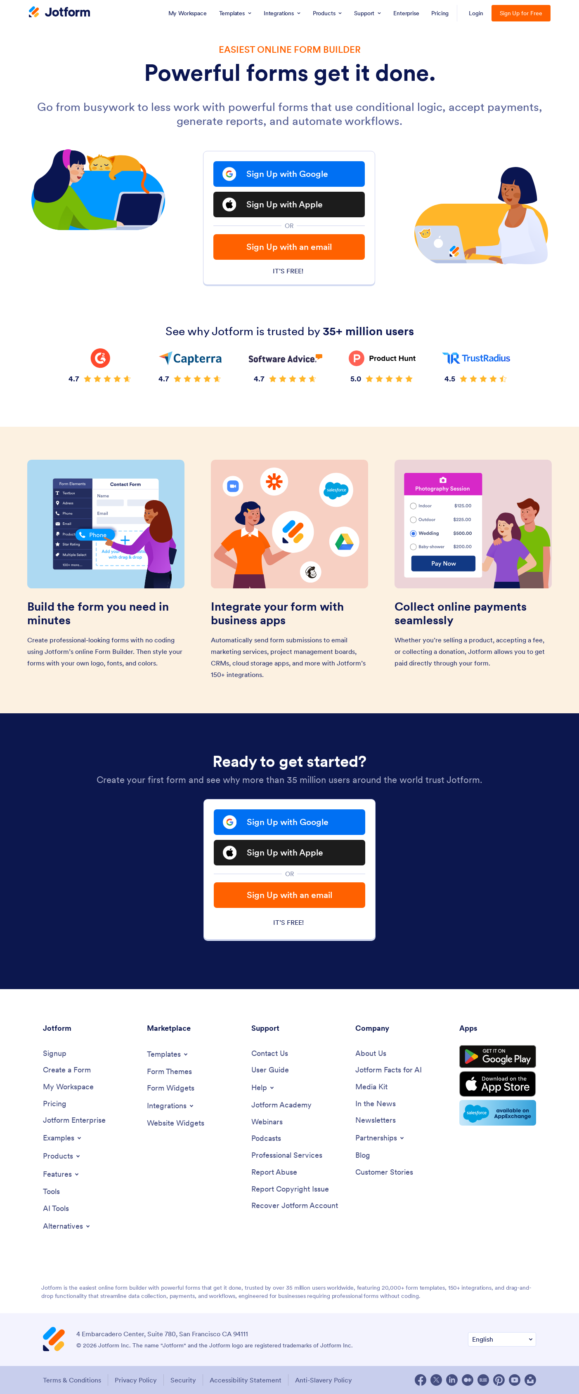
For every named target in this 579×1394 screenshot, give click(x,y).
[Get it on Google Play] (497, 1056)
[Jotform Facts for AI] (388, 1070)
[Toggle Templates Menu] (168, 1054)
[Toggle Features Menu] (61, 1174)
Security (183, 1380)
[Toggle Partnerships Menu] (380, 1138)
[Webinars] (267, 1122)
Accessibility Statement (245, 1380)
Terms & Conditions (72, 1380)
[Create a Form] (67, 1070)
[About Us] (370, 1053)
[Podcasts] (266, 1138)
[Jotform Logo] (59, 13)
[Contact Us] (269, 1053)
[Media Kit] (371, 1087)
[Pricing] (54, 1103)
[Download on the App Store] (497, 1084)
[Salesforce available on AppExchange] (497, 1113)
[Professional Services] (286, 1155)
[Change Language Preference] (502, 1339)
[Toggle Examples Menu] (63, 1138)
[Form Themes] (169, 1071)
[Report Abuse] (274, 1172)
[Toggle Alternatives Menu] (67, 1226)
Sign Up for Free (521, 13)
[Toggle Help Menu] (263, 1088)
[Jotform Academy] (281, 1105)
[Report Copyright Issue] (290, 1189)
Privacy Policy (136, 1380)
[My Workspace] (68, 1087)
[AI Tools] (56, 1208)
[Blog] (362, 1155)
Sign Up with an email (289, 246)
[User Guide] (270, 1070)
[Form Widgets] (170, 1088)
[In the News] (375, 1103)
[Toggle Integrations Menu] (171, 1106)
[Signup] (54, 1053)
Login (476, 13)
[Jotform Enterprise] (74, 1120)
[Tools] (51, 1191)
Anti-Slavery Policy (323, 1380)
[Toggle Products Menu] (62, 1156)
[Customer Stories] (384, 1172)
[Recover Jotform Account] (294, 1205)
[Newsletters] (375, 1120)
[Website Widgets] (175, 1123)
